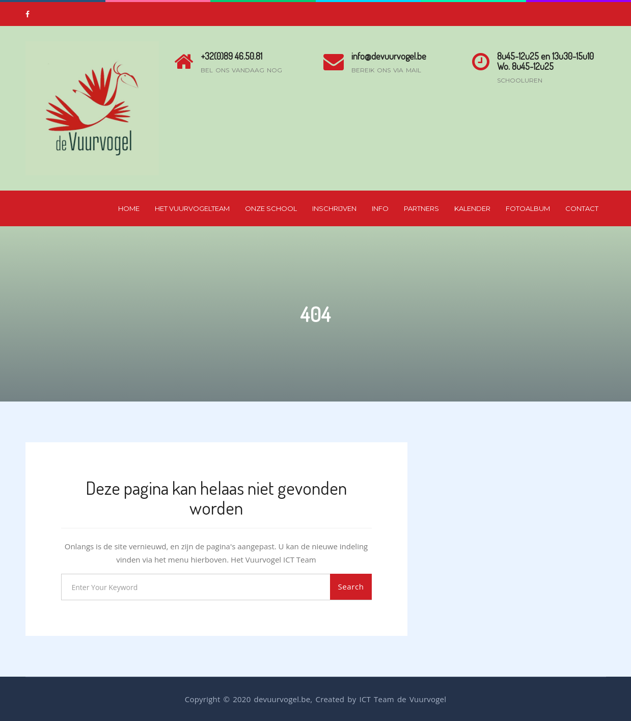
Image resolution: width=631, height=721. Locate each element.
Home (129, 208)
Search (351, 586)
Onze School (271, 208)
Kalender (472, 208)
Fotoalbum (528, 208)
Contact (581, 208)
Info (380, 208)
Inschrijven (334, 208)
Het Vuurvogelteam (192, 208)
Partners (421, 208)
